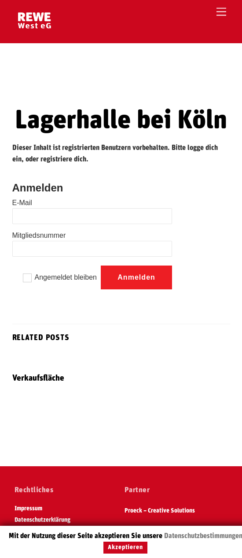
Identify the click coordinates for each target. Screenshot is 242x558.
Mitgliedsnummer (39, 235)
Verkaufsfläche (38, 378)
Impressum (28, 509)
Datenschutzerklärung (42, 520)
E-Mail (22, 202)
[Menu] (221, 12)
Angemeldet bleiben (66, 277)
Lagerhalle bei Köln (121, 120)
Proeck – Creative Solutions (160, 511)
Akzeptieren (125, 547)
